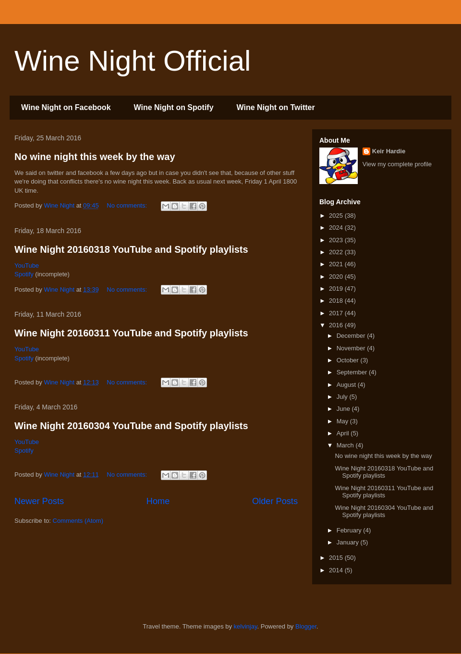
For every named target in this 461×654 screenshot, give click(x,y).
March (346, 445)
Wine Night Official (132, 61)
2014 (337, 570)
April (344, 433)
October (349, 360)
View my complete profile (397, 164)
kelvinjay (245, 626)
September (353, 372)
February (350, 530)
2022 (337, 252)
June (344, 408)
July (343, 396)
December (352, 335)
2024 (337, 227)
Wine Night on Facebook (66, 107)
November (352, 348)
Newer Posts (39, 501)
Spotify (24, 274)
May (343, 421)
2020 (337, 276)
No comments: (127, 205)
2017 (337, 313)
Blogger (305, 626)
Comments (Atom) (78, 520)
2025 (337, 215)
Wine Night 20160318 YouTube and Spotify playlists (131, 249)
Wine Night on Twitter (276, 107)
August (347, 384)
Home (158, 501)
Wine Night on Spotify (174, 107)
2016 (337, 325)
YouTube (26, 265)
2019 (337, 288)
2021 (337, 264)
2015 (337, 557)
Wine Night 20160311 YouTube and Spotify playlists (131, 333)
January (349, 542)
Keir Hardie (388, 151)
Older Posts (275, 501)
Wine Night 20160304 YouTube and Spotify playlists (131, 425)
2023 (337, 240)
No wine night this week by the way (94, 156)
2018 (337, 300)
